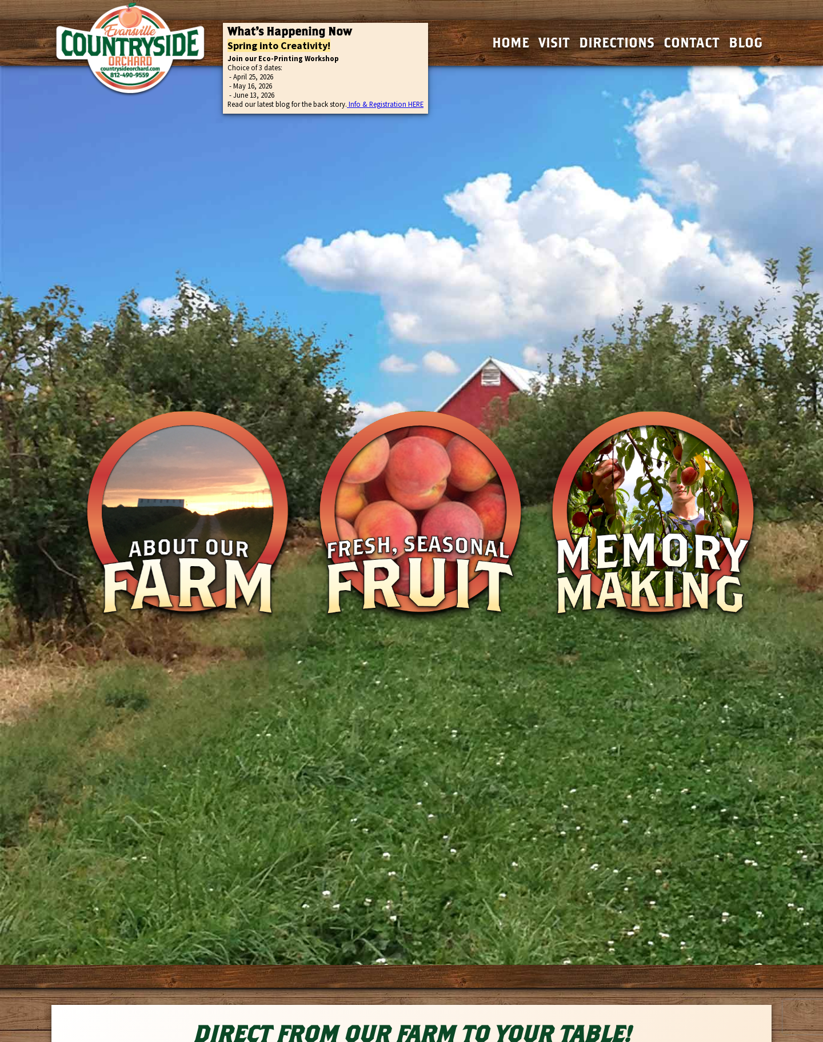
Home (510, 42)
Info (354, 104)
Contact (692, 42)
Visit (554, 42)
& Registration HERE (392, 104)
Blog (745, 42)
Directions (616, 42)
